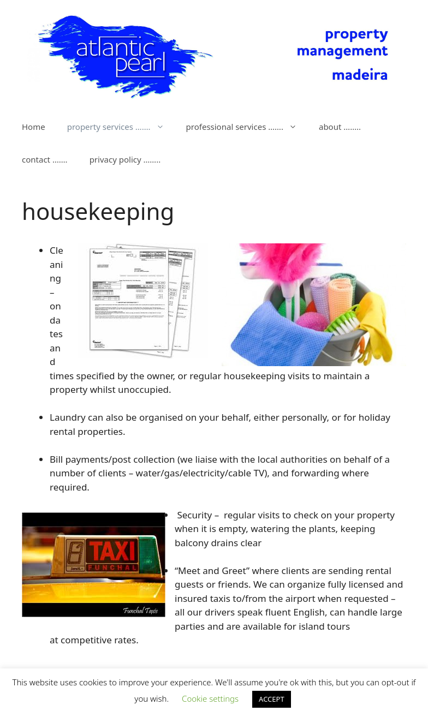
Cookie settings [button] (210, 698)
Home (33, 126)
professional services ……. (247, 126)
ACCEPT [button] (271, 699)
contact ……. (45, 159)
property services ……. (121, 126)
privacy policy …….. (125, 159)
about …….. (340, 126)
